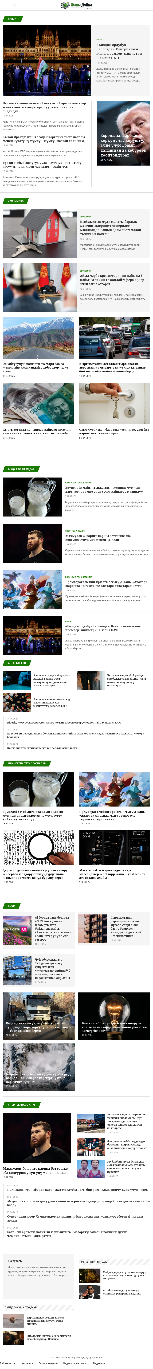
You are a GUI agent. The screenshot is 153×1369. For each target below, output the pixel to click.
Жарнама (27, 1363)
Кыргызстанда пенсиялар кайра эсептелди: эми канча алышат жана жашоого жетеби (37, 431)
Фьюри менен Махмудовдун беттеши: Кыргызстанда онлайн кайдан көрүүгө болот (127, 1145)
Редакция (99, 1363)
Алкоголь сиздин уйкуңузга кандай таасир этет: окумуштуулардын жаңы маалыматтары (51, 680)
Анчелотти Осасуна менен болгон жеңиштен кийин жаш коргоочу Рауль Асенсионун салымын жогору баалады (75, 735)
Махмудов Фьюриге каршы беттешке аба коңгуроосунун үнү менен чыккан (35, 1171)
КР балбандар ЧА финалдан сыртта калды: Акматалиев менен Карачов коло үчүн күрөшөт (126, 1167)
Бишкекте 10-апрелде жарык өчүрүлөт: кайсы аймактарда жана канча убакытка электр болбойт (114, 1027)
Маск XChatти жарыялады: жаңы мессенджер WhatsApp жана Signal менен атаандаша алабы (112, 874)
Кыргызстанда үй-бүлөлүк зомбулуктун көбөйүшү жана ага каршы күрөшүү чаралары (126, 680)
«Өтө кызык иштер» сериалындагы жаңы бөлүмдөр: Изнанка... (49, 1338)
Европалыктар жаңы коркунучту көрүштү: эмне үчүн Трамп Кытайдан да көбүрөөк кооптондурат (123, 145)
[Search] (138, 5)
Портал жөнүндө (48, 1363)
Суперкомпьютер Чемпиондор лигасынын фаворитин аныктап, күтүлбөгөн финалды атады (75, 1218)
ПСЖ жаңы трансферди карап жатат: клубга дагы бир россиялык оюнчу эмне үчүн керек (77, 1189)
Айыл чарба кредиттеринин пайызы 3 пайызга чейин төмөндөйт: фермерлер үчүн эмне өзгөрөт (112, 280)
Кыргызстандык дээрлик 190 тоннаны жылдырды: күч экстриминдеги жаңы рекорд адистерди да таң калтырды (127, 1121)
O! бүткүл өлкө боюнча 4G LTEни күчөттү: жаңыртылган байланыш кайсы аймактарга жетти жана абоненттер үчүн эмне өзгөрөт (53, 928)
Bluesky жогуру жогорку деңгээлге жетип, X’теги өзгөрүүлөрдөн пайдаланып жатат (64, 722)
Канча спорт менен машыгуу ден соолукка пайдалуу (42, 748)
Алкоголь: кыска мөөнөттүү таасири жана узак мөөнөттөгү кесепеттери (51, 702)
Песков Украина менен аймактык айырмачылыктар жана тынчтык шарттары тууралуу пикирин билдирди (44, 107)
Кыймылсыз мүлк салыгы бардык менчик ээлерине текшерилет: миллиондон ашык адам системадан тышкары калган (110, 228)
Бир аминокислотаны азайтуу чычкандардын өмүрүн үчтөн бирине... (45, 1320)
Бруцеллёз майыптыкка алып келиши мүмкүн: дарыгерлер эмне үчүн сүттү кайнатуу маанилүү (33, 815)
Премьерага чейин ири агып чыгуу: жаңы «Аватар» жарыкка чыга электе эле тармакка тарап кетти (112, 815)
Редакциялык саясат (75, 1363)
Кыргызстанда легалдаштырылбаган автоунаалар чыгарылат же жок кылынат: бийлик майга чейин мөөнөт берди (112, 367)
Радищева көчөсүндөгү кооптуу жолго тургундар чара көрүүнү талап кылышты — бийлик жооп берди (38, 1027)
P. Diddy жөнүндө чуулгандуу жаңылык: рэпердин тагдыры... (122, 1292)
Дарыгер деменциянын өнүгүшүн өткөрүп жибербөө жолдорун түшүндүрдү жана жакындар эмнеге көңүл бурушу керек (36, 874)
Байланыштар (8, 1363)
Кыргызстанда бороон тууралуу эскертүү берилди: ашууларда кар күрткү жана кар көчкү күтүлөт (38, 1078)
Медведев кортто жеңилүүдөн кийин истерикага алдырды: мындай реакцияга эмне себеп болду (78, 1203)
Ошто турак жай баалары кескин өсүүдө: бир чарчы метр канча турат (114, 431)
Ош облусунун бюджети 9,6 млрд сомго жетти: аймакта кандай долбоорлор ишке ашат (35, 367)
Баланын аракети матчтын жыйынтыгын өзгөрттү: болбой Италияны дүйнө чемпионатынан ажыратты (67, 1234)
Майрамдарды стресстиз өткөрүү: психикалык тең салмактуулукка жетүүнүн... (124, 1275)
